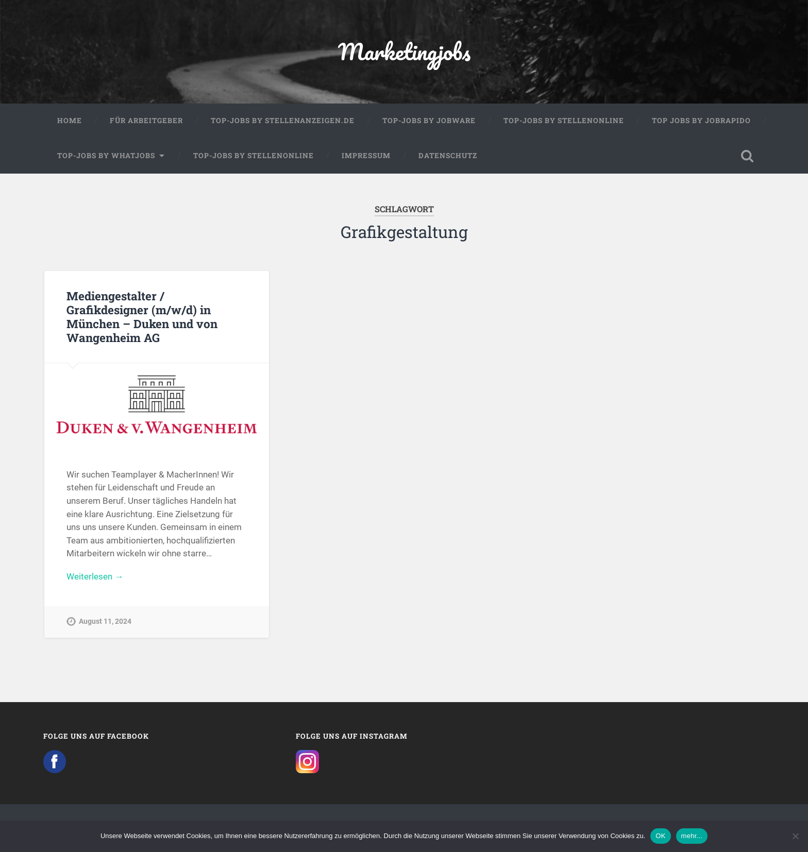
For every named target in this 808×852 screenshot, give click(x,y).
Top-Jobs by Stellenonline (563, 120)
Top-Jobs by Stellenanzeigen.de (283, 120)
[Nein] (795, 836)
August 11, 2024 (105, 621)
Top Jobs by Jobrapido (701, 120)
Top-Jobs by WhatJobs (106, 155)
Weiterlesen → (94, 576)
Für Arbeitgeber (146, 120)
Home (69, 120)
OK (660, 836)
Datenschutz (447, 155)
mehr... (692, 836)
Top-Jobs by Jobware (429, 120)
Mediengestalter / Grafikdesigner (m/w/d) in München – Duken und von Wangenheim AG (141, 316)
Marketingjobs (404, 51)
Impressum (366, 155)
